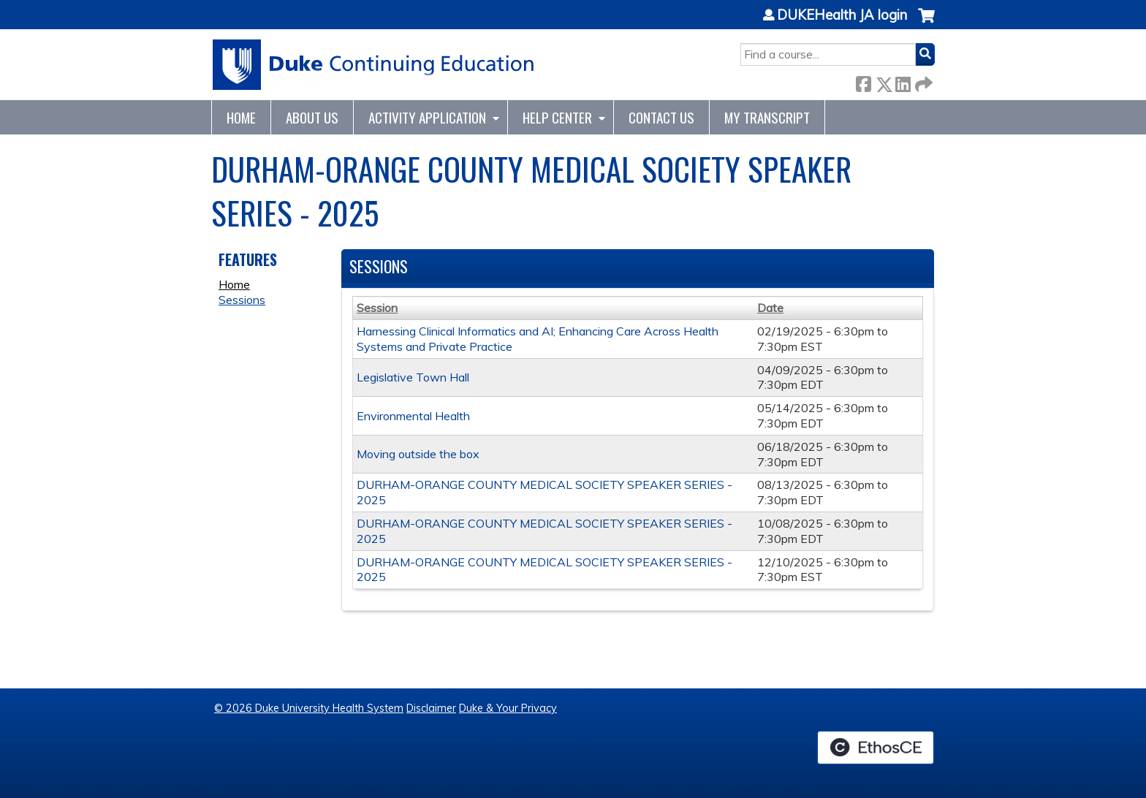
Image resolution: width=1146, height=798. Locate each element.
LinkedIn (902, 81)
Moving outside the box (418, 453)
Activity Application (427, 117)
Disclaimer (431, 708)
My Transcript (767, 117)
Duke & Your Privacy (508, 708)
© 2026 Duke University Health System (308, 708)
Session (377, 307)
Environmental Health (413, 415)
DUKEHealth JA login (842, 15)
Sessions (242, 299)
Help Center (557, 117)
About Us (312, 117)
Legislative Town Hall (413, 377)
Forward (922, 81)
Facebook (863, 81)
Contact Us (661, 117)
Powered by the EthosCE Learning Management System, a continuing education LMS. (875, 747)
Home (241, 117)
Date (770, 307)
